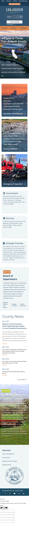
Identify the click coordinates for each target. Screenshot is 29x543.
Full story (4, 343)
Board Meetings (23, 1)
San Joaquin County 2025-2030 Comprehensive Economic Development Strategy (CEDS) (13, 106)
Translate (17, 24)
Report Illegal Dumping (10, 144)
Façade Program (8, 98)
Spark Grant (7, 101)
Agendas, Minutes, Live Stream (5, 305)
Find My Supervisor (23, 305)
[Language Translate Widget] (14, 21)
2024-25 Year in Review (10, 136)
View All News (22, 379)
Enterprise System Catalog (9, 461)
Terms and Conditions (8, 454)
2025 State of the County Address (14, 139)
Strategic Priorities (14, 305)
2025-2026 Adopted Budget (12, 133)
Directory (8, 1)
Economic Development (13, 114)
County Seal (14, 476)
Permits (15, 1)
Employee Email (6, 465)
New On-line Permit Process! (12, 141)
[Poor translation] (5, 508)
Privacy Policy (6, 457)
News (3, 1)
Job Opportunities (14, 4)
